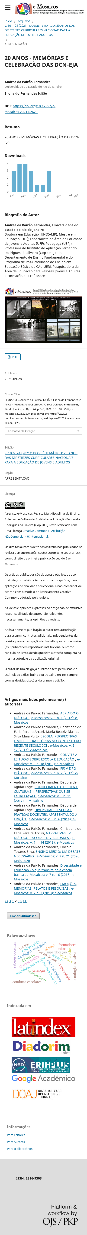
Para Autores (16, 1142)
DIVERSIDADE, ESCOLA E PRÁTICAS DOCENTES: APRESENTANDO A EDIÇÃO (45, 814)
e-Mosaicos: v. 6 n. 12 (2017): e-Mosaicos (46, 747)
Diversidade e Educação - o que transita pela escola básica (48, 870)
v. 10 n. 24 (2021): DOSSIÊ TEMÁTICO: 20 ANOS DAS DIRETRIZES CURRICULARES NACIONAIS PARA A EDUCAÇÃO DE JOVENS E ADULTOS (40, 30)
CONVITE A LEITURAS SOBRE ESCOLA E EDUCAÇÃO (45, 756)
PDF (14, 357)
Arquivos (24, 21)
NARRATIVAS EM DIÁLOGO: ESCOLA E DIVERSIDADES (42, 835)
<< (6, 901)
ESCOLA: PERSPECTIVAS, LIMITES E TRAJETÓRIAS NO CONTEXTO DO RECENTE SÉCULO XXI (47, 741)
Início (8, 21)
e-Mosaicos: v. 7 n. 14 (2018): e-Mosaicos (44, 840)
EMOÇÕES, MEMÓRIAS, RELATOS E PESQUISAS (45, 886)
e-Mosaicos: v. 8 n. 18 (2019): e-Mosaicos (47, 761)
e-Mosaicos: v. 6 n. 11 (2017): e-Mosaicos (42, 798)
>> (25, 901)
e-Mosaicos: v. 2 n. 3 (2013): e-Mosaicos (44, 890)
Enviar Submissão (23, 916)
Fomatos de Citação (21, 431)
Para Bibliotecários (19, 1149)
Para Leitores (16, 1135)
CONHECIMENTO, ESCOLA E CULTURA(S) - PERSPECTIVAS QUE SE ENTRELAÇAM (46, 791)
